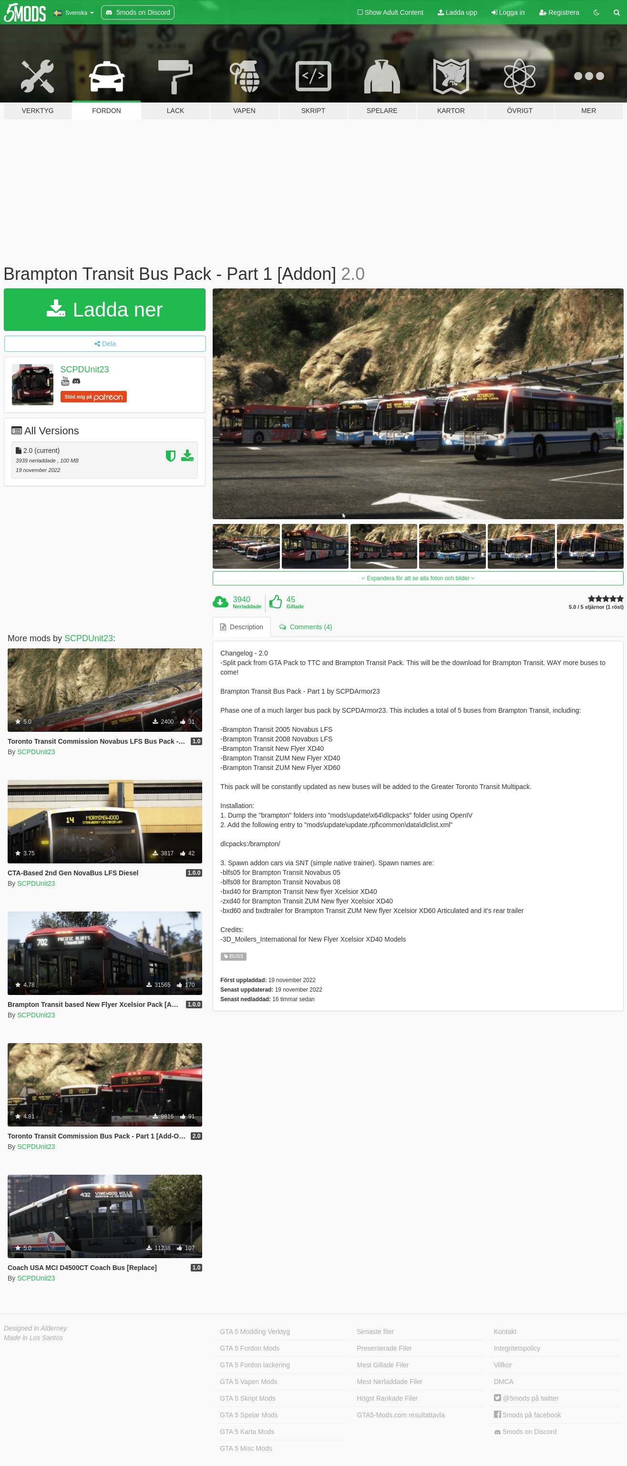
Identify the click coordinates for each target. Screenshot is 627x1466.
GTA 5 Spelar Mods (249, 1415)
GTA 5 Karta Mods (247, 1431)
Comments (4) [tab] (305, 627)
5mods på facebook (527, 1415)
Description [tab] (241, 627)
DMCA (504, 1381)
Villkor (503, 1365)
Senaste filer (375, 1331)
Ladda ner (105, 309)
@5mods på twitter (526, 1398)
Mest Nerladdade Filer (390, 1381)
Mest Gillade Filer (383, 1365)
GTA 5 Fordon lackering (255, 1365)
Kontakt (505, 1331)
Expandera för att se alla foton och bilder (418, 578)
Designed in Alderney (35, 1328)
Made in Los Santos (33, 1338)
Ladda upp (457, 12)
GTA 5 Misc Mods (246, 1448)
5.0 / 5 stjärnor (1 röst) (596, 607)
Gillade (295, 606)
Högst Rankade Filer (387, 1398)
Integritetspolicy (517, 1348)
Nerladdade (247, 606)
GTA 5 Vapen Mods (248, 1381)
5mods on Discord (525, 1432)
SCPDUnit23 (85, 369)
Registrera (559, 12)
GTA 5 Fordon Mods (249, 1348)
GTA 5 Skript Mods (247, 1398)
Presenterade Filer (384, 1348)
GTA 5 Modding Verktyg (255, 1331)
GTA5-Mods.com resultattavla (401, 1415)
